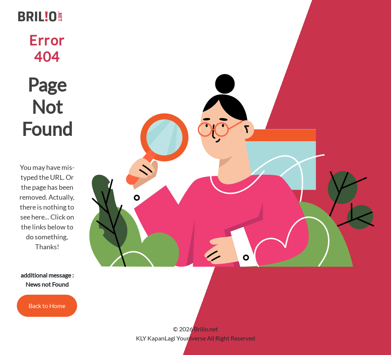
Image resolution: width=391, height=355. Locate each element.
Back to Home (47, 305)
